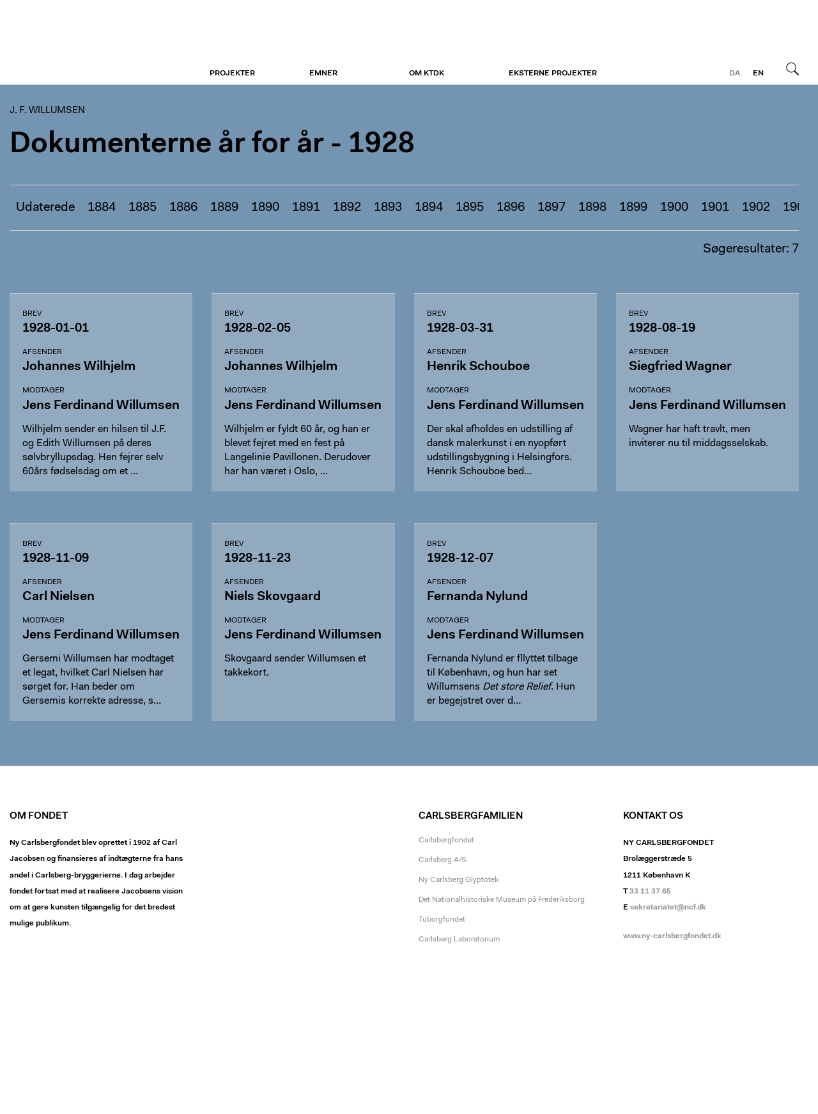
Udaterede (45, 207)
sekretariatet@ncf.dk (668, 907)
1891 (306, 207)
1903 (797, 207)
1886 (183, 207)
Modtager (43, 390)
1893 (388, 207)
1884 (102, 207)
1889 (224, 207)
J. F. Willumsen (88, 43)
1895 (470, 207)
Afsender (42, 352)
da (734, 73)
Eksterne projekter (553, 73)
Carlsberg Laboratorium (459, 939)
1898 (592, 207)
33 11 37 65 (650, 891)
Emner (323, 73)
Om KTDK (426, 73)
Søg (792, 68)
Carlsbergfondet (446, 840)
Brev (32, 314)
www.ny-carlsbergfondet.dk (672, 936)
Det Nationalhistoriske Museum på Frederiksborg (502, 900)
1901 (715, 207)
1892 (347, 207)
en (758, 73)
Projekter (232, 73)
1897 (551, 207)
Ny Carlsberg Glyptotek (458, 880)
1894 (429, 207)
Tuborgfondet (442, 920)
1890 (265, 207)
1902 (756, 207)
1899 (633, 207)
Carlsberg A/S (443, 860)
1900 (674, 207)
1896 (511, 207)
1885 (142, 207)
